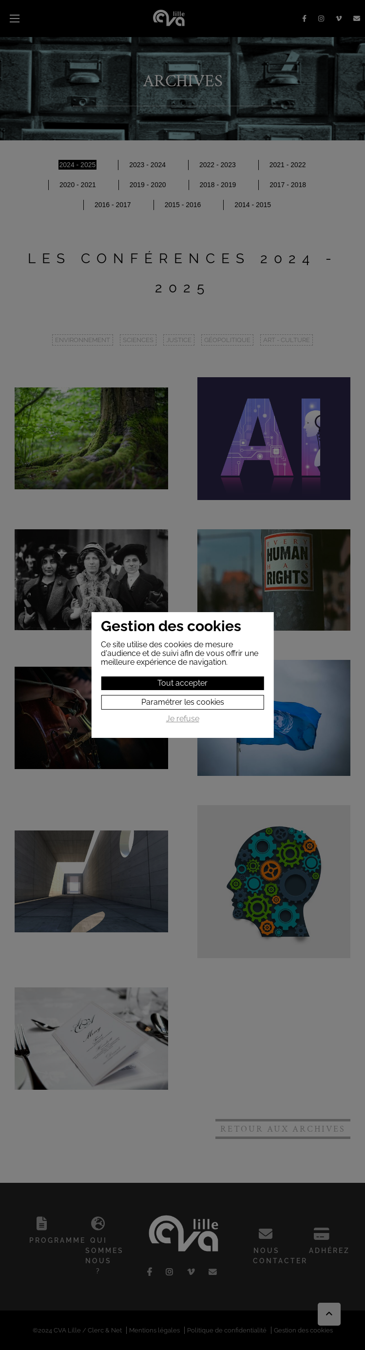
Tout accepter (182, 683)
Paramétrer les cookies (182, 702)
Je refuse (182, 718)
